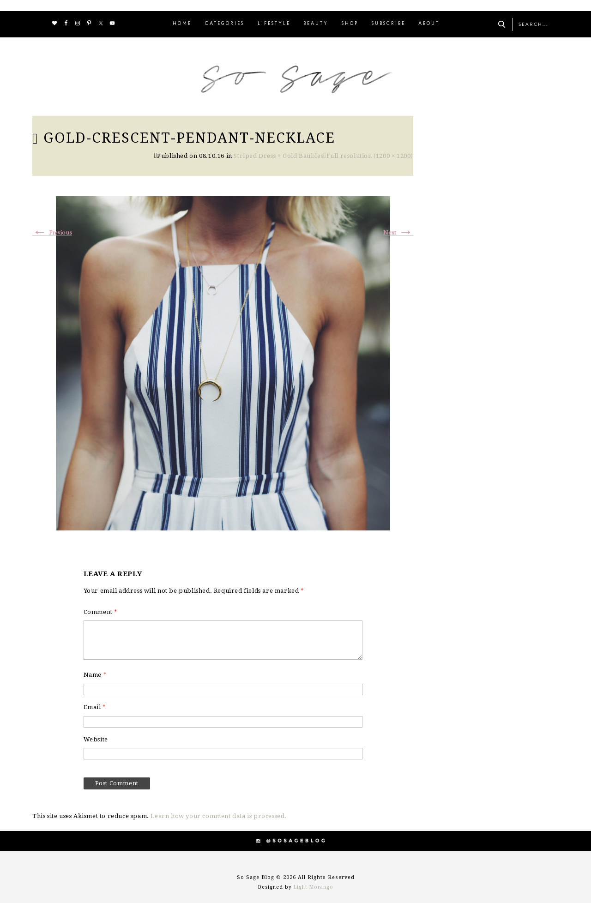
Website (96, 739)
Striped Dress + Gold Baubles (278, 155)
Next (398, 233)
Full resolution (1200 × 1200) (369, 155)
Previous (52, 233)
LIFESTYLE (274, 23)
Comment (101, 611)
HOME (182, 23)
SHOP (350, 23)
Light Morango (313, 887)
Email (95, 707)
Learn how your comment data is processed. (219, 816)
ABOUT (429, 23)
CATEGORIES (224, 23)
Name (95, 674)
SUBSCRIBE (388, 23)
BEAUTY (315, 23)
